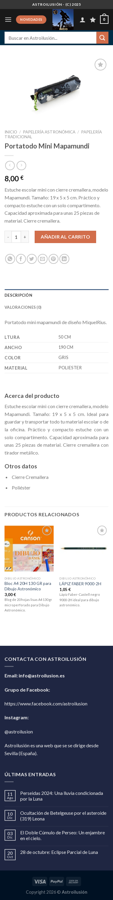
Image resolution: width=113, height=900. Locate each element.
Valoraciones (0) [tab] (23, 307)
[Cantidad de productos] (16, 237)
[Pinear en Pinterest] (53, 259)
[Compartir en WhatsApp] (10, 259)
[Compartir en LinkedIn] (64, 259)
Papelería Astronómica (49, 132)
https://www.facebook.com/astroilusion (46, 703)
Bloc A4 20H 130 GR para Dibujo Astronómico (28, 586)
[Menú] (8, 19)
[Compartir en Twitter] (32, 259)
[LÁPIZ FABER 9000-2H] (83, 548)
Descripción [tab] (18, 295)
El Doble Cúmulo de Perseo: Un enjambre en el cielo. (62, 835)
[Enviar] (102, 37)
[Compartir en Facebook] (21, 259)
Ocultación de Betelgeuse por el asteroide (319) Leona (63, 815)
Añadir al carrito (65, 236)
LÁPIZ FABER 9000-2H (80, 583)
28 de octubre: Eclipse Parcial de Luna (59, 852)
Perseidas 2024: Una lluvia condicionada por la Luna (61, 796)
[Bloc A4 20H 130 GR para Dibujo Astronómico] (29, 548)
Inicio (11, 132)
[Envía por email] (43, 259)
